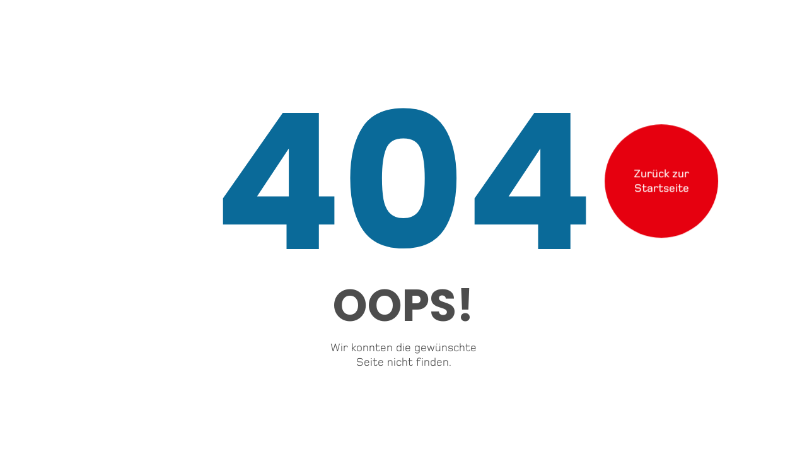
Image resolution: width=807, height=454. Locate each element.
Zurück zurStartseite (661, 180)
